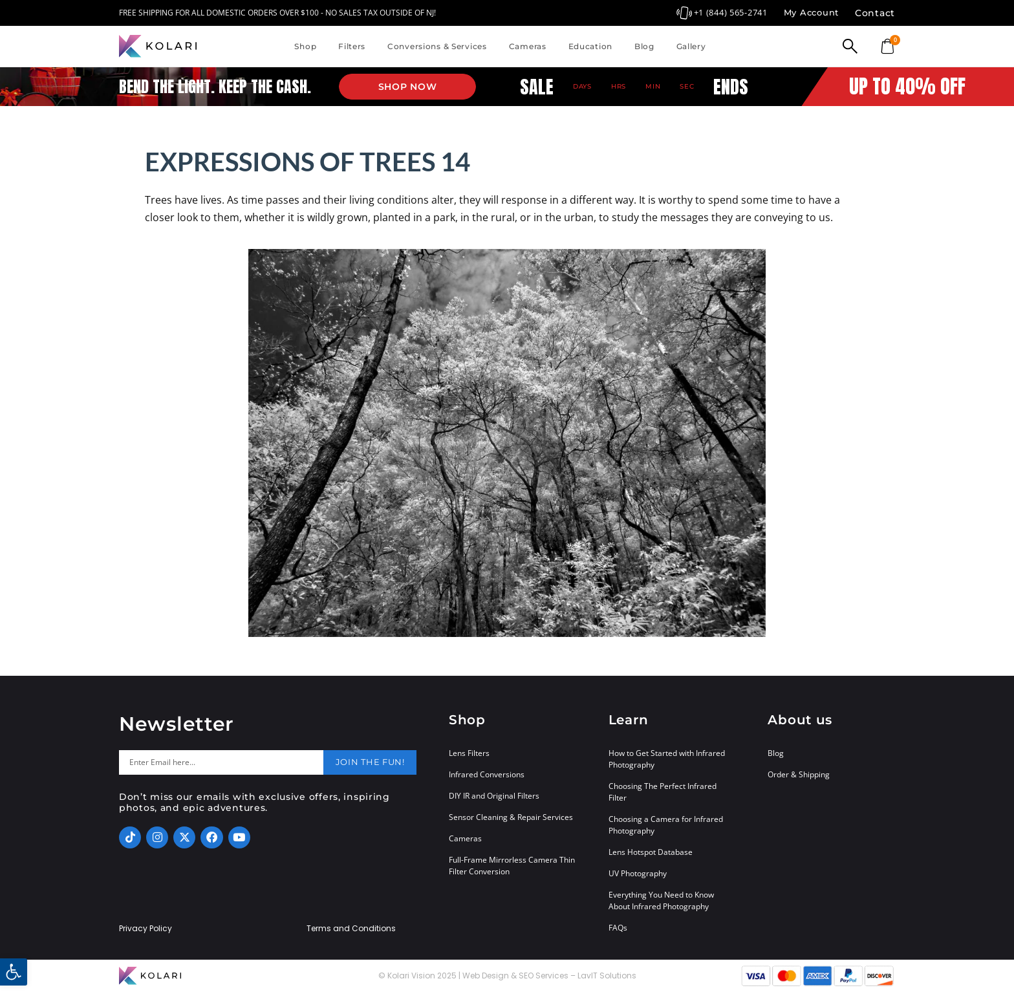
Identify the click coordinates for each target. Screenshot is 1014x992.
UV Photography (638, 873)
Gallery (691, 46)
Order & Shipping (799, 774)
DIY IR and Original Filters (494, 795)
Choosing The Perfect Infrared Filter (663, 792)
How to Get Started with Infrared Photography (667, 759)
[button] (13, 972)
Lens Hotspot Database (651, 851)
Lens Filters (469, 753)
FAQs (618, 927)
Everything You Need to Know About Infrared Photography (661, 900)
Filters (351, 46)
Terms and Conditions (351, 928)
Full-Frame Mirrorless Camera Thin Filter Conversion (512, 865)
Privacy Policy (145, 928)
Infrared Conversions (486, 774)
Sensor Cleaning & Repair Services (511, 817)
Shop (305, 46)
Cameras (527, 46)
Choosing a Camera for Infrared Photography (666, 825)
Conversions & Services (437, 46)
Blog (644, 46)
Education (590, 46)
